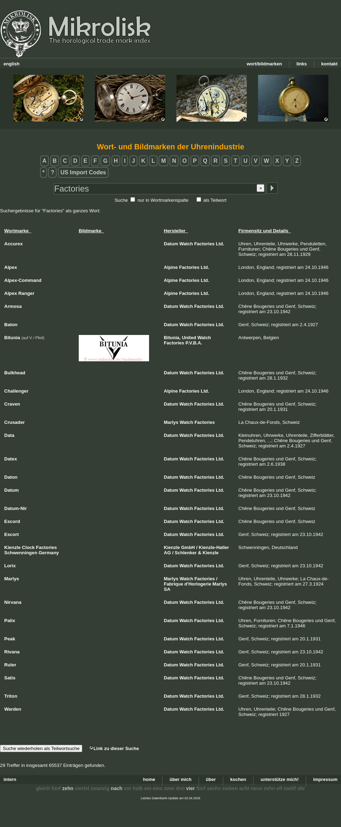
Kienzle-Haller (214, 547)
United (189, 337)
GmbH (188, 547)
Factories (204, 243)
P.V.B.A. (194, 342)
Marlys (171, 422)
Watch (186, 243)
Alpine (171, 267)
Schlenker (186, 552)
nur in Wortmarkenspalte (162, 200)
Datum (171, 243)
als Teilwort (214, 200)
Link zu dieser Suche (114, 748)
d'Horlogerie (198, 584)
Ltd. (220, 243)
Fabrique (173, 584)
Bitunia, (172, 337)
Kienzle (172, 547)
